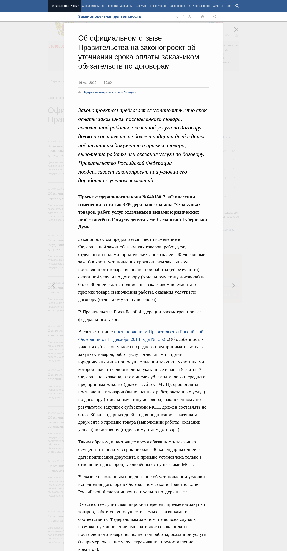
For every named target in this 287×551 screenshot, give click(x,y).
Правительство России (64, 5)
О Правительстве (93, 5)
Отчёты (218, 5)
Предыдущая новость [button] (233, 285)
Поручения (160, 5)
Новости (112, 5)
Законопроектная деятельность (190, 5)
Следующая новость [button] (54, 285)
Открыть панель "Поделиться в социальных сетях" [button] (215, 17)
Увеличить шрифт (190, 17)
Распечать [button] (202, 17)
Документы (143, 5)
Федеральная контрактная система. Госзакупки (110, 92)
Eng (228, 5)
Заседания (127, 5)
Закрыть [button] (239, 32)
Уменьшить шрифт (177, 17)
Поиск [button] (237, 6)
